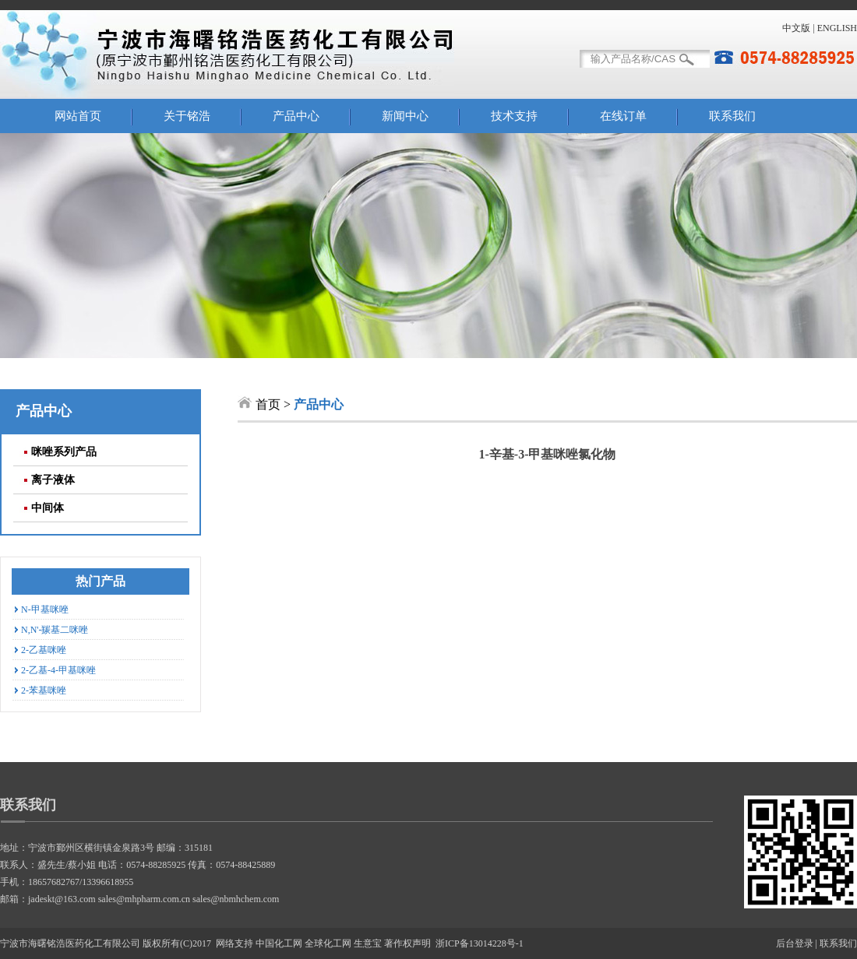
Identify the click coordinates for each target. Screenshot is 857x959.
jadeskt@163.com (62, 899)
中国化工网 (279, 943)
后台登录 (794, 943)
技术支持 (514, 116)
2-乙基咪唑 (43, 650)
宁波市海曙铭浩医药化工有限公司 (70, 943)
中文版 (796, 28)
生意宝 (368, 943)
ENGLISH (837, 28)
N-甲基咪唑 (45, 609)
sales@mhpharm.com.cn (144, 899)
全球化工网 (328, 943)
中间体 (47, 508)
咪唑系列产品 (64, 452)
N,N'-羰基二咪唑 (55, 629)
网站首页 (78, 116)
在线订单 (623, 116)
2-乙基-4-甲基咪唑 (58, 670)
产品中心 (296, 116)
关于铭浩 (187, 116)
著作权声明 (407, 943)
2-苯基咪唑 (43, 690)
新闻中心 (405, 116)
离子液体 (53, 480)
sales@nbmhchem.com (235, 899)
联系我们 (732, 116)
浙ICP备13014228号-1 (480, 943)
